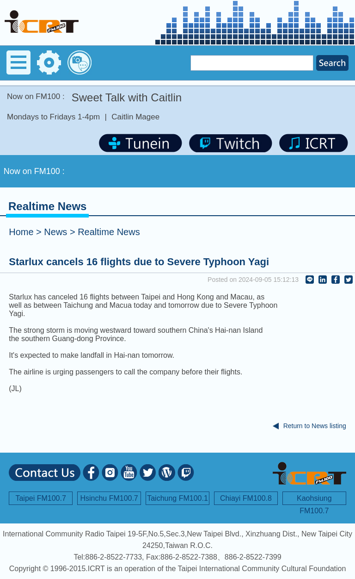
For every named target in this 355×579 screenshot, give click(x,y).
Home (21, 232)
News (55, 232)
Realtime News (109, 232)
